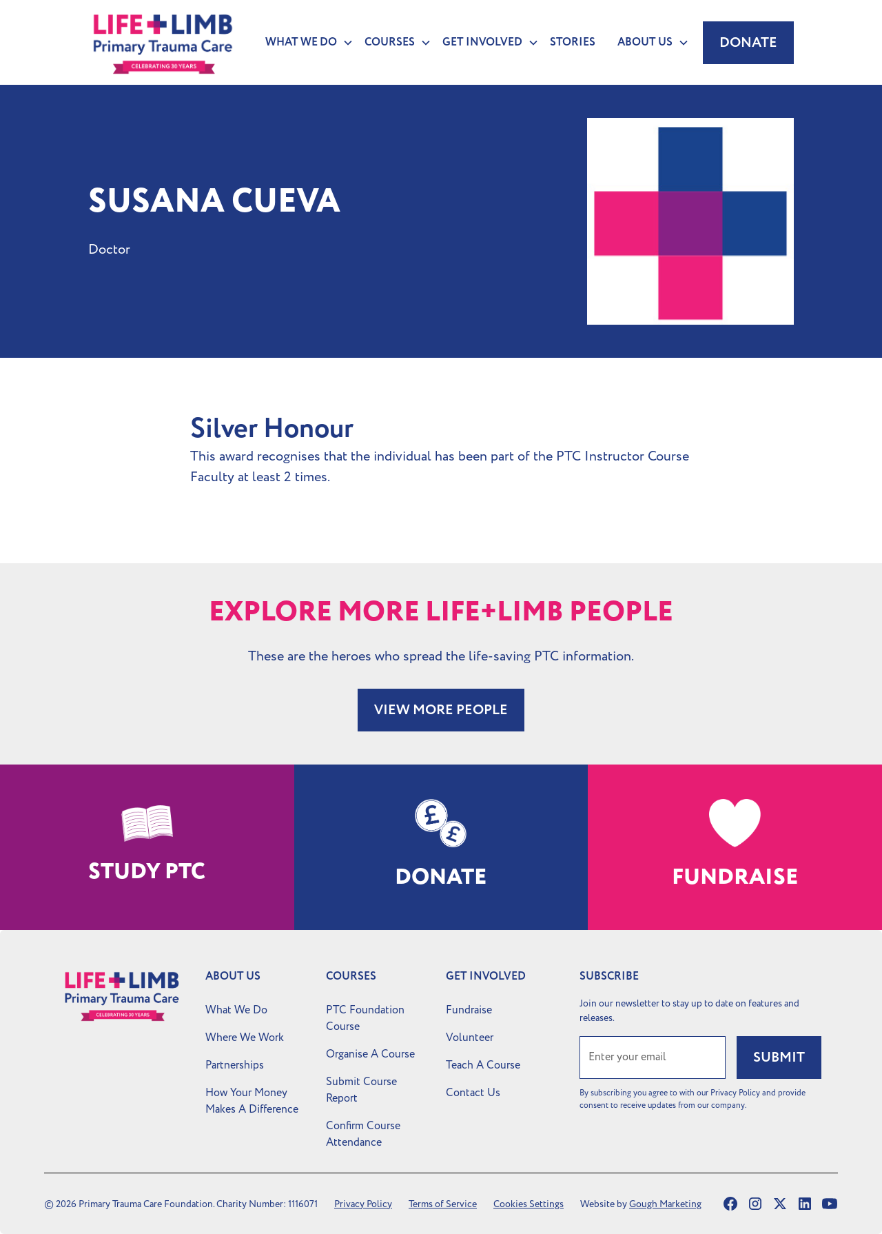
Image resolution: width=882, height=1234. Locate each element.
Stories (572, 42)
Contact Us (473, 1092)
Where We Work (244, 1037)
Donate (748, 42)
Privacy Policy (363, 1204)
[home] (163, 42)
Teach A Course (483, 1065)
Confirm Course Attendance (363, 1134)
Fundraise (469, 1010)
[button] (303, 43)
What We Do (236, 1010)
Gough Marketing (665, 1204)
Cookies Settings (528, 1204)
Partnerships (234, 1065)
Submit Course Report (361, 1090)
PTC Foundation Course (365, 1018)
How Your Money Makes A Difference (251, 1101)
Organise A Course (370, 1054)
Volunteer (469, 1037)
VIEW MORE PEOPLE (441, 710)
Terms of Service (443, 1204)
